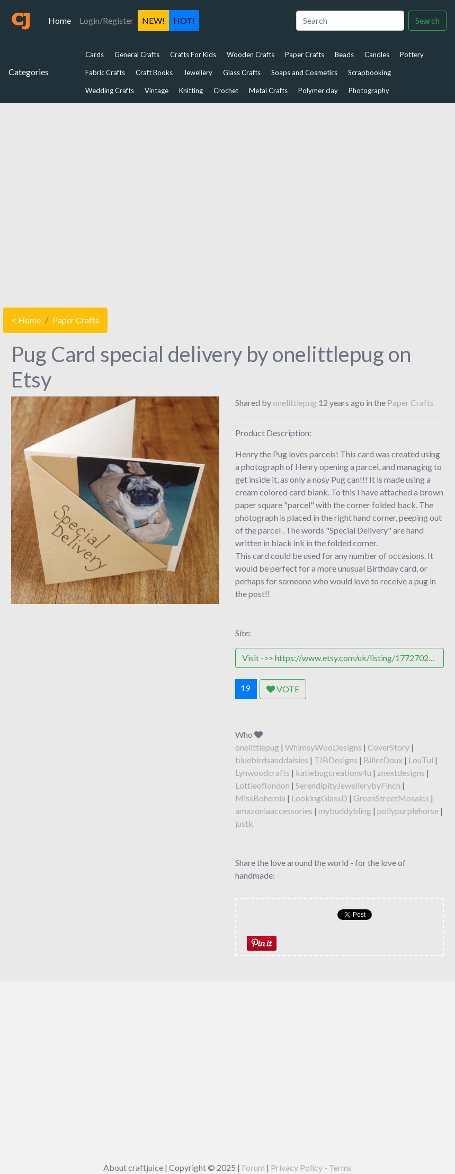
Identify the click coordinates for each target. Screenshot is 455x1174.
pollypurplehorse (408, 811)
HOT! (184, 20)
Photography (369, 90)
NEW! (153, 20)
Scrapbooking (369, 72)
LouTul (420, 760)
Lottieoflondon (262, 785)
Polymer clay (318, 90)
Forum (253, 1167)
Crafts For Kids (193, 54)
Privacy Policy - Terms (311, 1167)
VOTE (282, 689)
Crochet (225, 90)
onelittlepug (295, 403)
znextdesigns (401, 772)
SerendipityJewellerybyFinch (348, 785)
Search (427, 20)
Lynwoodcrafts (262, 772)
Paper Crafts (304, 54)
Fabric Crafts (105, 72)
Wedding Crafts (109, 90)
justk (244, 823)
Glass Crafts (242, 72)
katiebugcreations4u (333, 772)
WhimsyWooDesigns (323, 747)
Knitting (191, 90)
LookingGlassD (319, 798)
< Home (26, 320)
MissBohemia (260, 798)
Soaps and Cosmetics (304, 72)
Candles (376, 54)
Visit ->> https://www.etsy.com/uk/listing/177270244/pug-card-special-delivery (342, 658)
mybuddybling (344, 811)
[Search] (350, 21)
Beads (344, 54)
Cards (94, 54)
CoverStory (388, 747)
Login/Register (106, 20)
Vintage (156, 90)
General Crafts (136, 54)
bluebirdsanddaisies (271, 760)
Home (61, 19)
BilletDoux (383, 760)
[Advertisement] (227, 203)
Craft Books (154, 72)
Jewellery (197, 72)
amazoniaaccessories (274, 811)
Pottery (412, 54)
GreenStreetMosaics (391, 798)
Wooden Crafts (250, 54)
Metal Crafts (268, 90)
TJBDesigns (336, 760)
